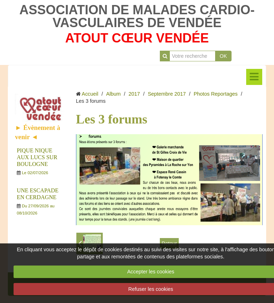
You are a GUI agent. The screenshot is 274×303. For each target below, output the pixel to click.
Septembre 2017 (167, 94)
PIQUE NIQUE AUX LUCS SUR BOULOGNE (37, 157)
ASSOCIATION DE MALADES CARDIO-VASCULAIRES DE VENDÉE (136, 16)
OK (223, 56)
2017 (134, 94)
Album (113, 94)
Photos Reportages (216, 94)
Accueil (90, 94)
